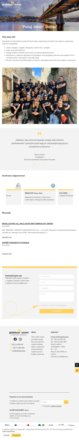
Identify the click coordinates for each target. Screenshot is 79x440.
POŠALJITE (56, 311)
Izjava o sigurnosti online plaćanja (37, 348)
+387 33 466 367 (17, 344)
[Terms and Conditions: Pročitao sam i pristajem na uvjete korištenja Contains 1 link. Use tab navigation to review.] (53, 305)
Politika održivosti (37, 354)
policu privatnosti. (9, 431)
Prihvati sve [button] (16, 435)
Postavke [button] (6, 435)
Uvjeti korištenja (37, 344)
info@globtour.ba (18, 351)
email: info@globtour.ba (59, 337)
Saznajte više (7, 237)
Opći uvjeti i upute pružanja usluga (37, 338)
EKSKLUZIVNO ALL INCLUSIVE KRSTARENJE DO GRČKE (27, 223)
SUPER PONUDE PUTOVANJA (15, 242)
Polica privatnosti (37, 342)
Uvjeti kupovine (36, 352)
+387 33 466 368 (18, 348)
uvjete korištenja (61, 305)
